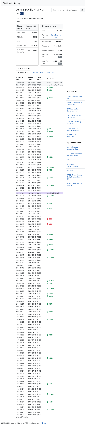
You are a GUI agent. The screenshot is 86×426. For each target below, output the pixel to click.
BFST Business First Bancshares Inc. (73, 110)
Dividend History (11, 3)
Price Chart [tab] (51, 72)
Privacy (43, 423)
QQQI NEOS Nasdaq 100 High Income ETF (74, 154)
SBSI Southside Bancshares (71, 135)
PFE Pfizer (70, 171)
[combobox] (65, 10)
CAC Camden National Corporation (74, 116)
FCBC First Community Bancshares (74, 123)
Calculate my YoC (56, 36)
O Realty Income (72, 160)
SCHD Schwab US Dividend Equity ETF (73, 148)
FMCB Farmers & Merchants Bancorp (73, 129)
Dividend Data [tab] (23, 72)
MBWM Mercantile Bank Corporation (74, 104)
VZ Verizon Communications (72, 165)
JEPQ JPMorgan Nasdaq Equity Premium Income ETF (74, 177)
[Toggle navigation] (80, 3)
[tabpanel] (39, 247)
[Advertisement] (75, 51)
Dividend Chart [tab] (37, 72)
